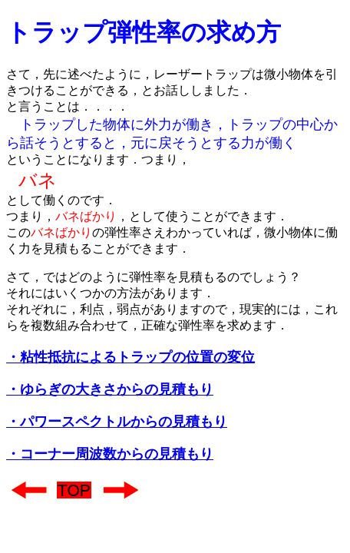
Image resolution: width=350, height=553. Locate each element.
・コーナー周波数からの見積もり (109, 454)
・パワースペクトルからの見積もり (116, 421)
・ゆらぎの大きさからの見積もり (109, 389)
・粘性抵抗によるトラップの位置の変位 (130, 357)
